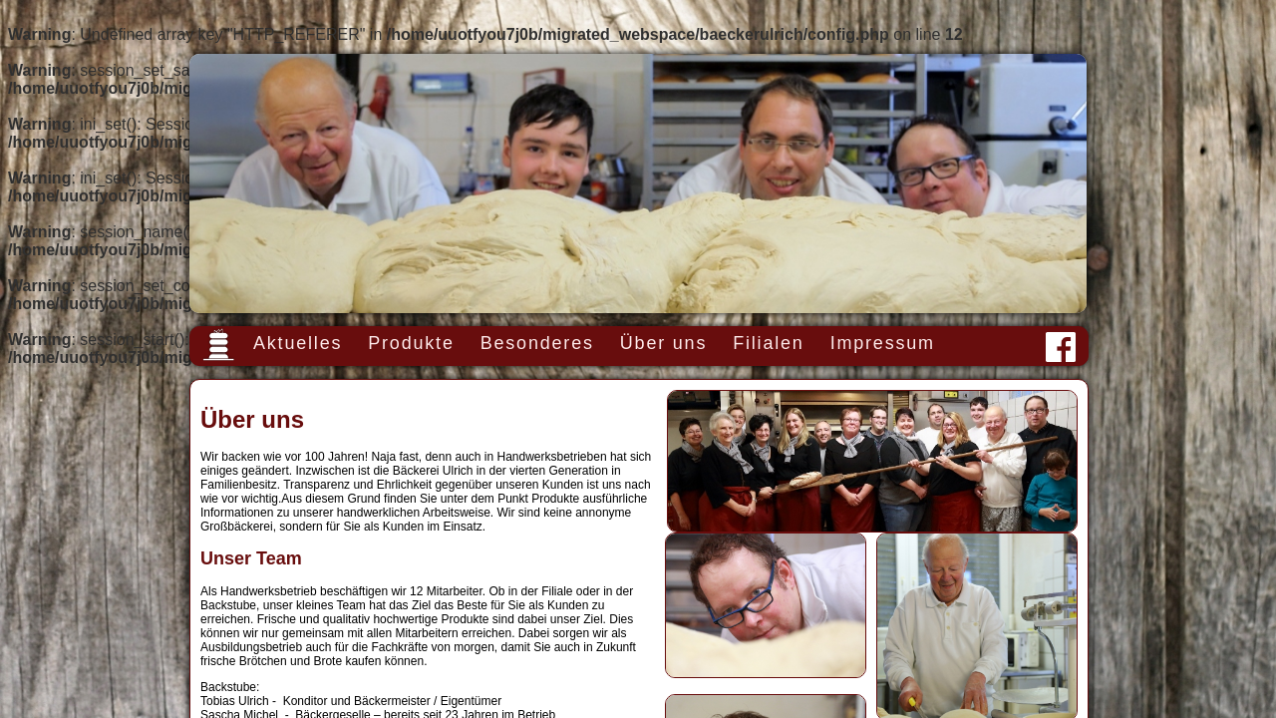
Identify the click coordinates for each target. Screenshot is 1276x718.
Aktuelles (297, 343)
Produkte (411, 343)
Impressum (882, 343)
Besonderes (537, 343)
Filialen (768, 343)
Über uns (663, 343)
